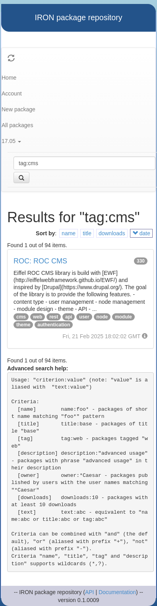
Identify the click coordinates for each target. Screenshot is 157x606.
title (87, 233)
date (141, 233)
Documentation (117, 592)
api (68, 317)
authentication (53, 325)
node (102, 317)
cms (21, 317)
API (89, 592)
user (84, 317)
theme (23, 325)
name (69, 233)
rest (53, 317)
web (37, 317)
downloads (112, 233)
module (123, 317)
